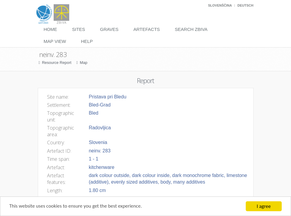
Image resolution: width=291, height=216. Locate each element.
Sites (78, 29)
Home (50, 29)
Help (87, 41)
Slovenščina (220, 5)
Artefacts (146, 29)
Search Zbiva (191, 29)
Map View (55, 41)
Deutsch (245, 5)
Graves (109, 29)
